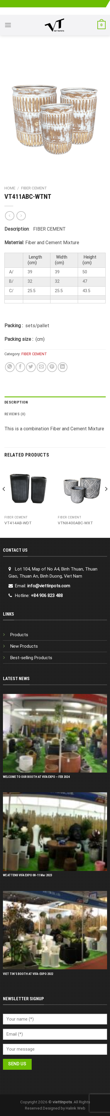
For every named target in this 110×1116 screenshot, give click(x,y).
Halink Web (75, 1108)
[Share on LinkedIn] (62, 367)
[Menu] (7, 25)
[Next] (106, 501)
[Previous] (4, 501)
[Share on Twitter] (31, 367)
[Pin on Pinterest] (52, 367)
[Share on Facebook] (20, 367)
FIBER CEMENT (34, 188)
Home (9, 188)
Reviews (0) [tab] (14, 414)
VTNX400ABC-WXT (75, 522)
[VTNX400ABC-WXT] (82, 489)
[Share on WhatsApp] (10, 367)
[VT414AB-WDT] (28, 489)
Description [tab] (16, 402)
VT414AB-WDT (18, 522)
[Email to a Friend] (41, 367)
